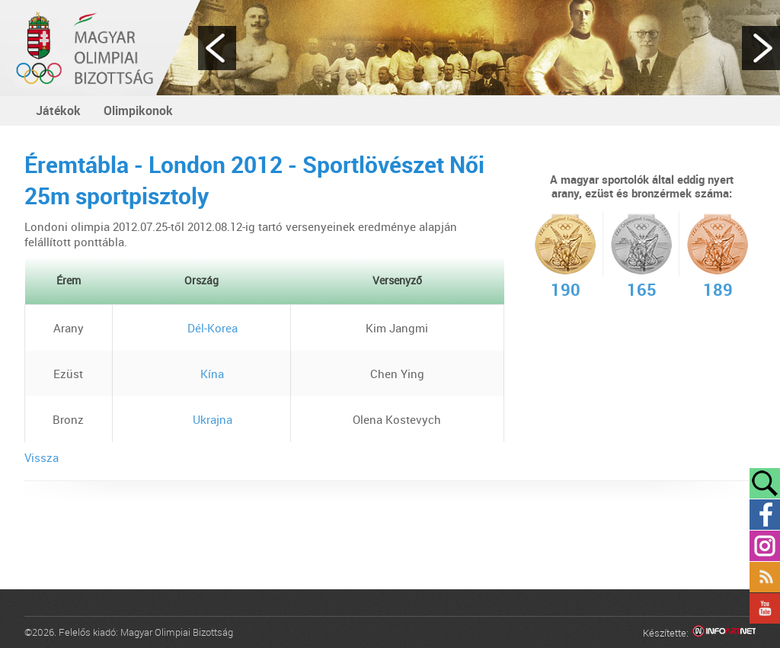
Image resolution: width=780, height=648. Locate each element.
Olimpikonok (138, 110)
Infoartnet (724, 633)
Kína (201, 373)
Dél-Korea (201, 327)
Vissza (41, 457)
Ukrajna (201, 419)
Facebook (765, 514)
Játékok (58, 110)
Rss (765, 577)
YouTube (765, 608)
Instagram (765, 546)
